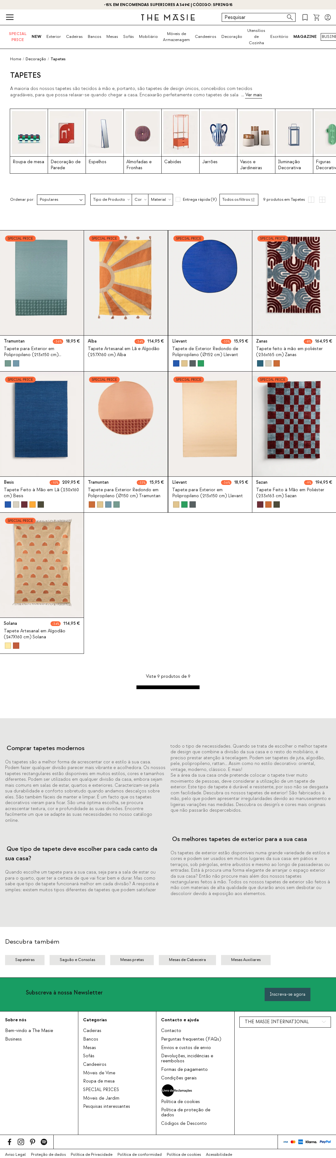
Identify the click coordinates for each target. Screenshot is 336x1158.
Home (15, 59)
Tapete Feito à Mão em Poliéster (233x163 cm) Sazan (290, 493)
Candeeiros (205, 36)
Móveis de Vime (99, 1073)
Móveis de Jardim (101, 1098)
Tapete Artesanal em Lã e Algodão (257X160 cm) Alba (123, 352)
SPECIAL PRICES (101, 1090)
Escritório (279, 36)
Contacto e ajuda (180, 1020)
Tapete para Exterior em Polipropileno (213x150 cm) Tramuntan (31, 355)
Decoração (231, 36)
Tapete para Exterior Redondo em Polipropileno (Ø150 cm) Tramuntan (124, 493)
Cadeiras (74, 36)
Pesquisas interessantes (106, 1106)
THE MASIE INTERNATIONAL (277, 1022)
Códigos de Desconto (184, 1123)
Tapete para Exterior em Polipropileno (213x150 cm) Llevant (207, 493)
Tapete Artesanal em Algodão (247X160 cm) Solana (34, 634)
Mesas (112, 36)
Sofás (128, 36)
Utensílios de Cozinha (256, 36)
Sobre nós (15, 1020)
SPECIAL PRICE (18, 36)
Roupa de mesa (99, 1081)
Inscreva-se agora (287, 994)
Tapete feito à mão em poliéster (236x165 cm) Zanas (289, 352)
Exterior (53, 36)
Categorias (95, 1020)
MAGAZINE (305, 36)
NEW (36, 36)
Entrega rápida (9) (200, 199)
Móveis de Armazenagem (176, 36)
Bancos (94, 36)
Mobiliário (148, 36)
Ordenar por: (22, 199)
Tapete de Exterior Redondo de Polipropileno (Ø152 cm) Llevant (205, 352)
